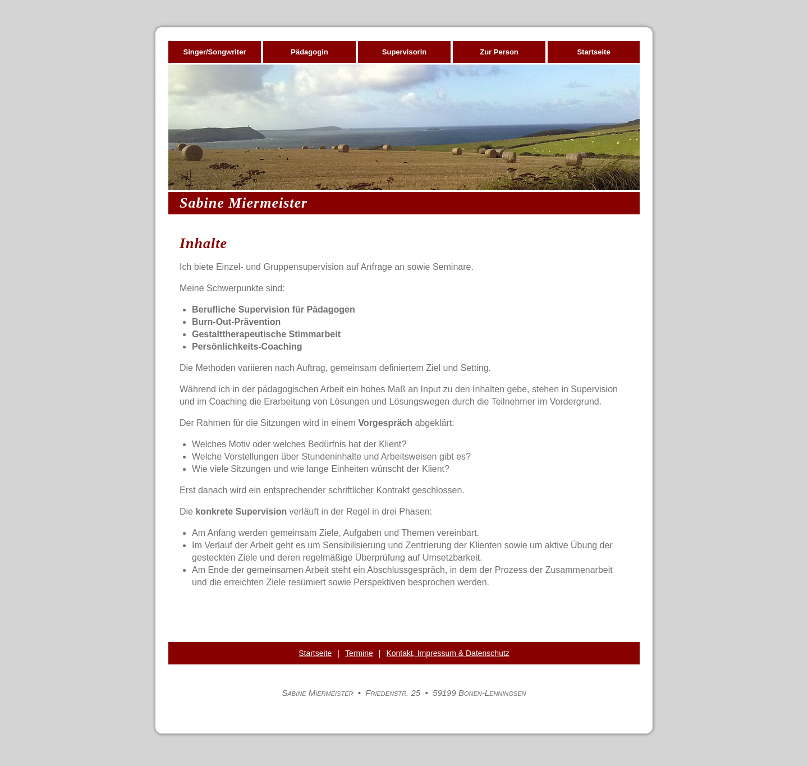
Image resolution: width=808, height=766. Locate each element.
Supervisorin (404, 52)
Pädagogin (309, 52)
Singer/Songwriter (214, 52)
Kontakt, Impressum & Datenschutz (447, 653)
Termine (359, 653)
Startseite (593, 52)
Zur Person (499, 52)
